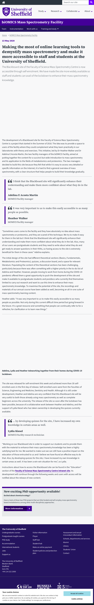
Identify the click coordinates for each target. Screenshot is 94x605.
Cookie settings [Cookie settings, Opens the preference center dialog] (77, 599)
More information (14, 508)
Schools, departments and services (76, 539)
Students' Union (69, 549)
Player (35, 536)
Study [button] (41, 11)
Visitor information (40, 532)
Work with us (32, 28)
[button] (50, 29)
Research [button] (55, 11)
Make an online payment (42, 547)
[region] (46, 597)
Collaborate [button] (71, 11)
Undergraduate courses (11, 532)
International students (10, 547)
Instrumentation (16, 28)
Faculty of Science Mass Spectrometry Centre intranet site (42, 470)
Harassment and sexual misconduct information (72, 533)
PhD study (6, 540)
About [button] (87, 11)
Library (66, 546)
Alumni (66, 542)
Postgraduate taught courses (13, 536)
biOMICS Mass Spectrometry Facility (32, 22)
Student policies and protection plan (45, 552)
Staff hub (36, 540)
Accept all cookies (77, 593)
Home (4, 35)
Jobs (4, 551)
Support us (6, 554)
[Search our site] (75, 2)
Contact (66, 553)
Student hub (37, 543)
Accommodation (8, 543)
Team (4, 28)
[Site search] (91, 2)
